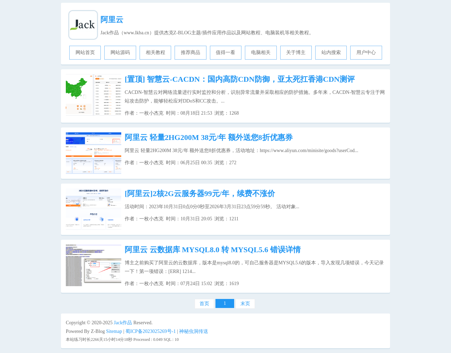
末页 (245, 303)
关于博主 (296, 52)
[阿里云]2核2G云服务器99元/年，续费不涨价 (200, 193)
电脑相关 (261, 52)
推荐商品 (190, 52)
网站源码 (120, 52)
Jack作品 (123, 322)
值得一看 (225, 52)
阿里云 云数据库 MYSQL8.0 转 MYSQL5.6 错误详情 (213, 249)
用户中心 (366, 52)
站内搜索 (331, 52)
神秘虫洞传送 (193, 331)
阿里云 (111, 19)
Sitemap (114, 331)
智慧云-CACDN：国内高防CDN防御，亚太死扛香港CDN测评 (240, 79)
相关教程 (155, 52)
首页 (204, 303)
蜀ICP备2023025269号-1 (150, 331)
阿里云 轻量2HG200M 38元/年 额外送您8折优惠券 (209, 137)
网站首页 (85, 52)
